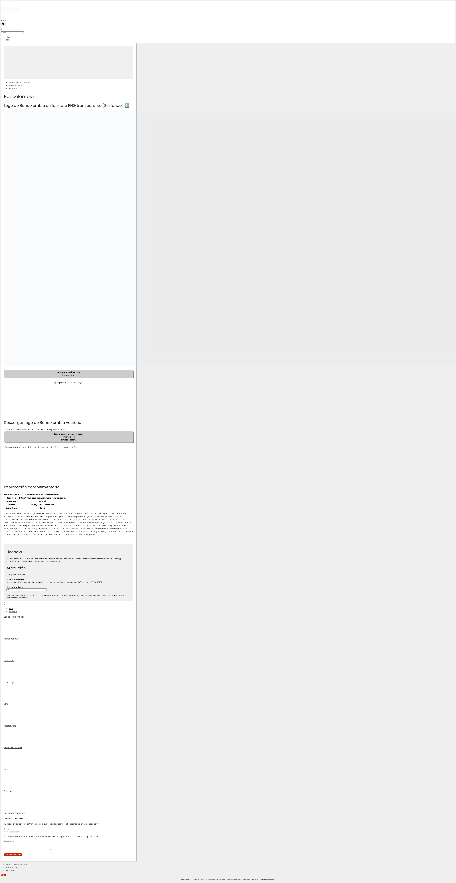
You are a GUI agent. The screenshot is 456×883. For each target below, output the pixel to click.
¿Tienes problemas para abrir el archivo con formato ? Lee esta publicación (40, 446)
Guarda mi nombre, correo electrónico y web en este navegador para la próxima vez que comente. (53, 836)
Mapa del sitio (220, 881)
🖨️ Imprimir (59, 382)
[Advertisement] (68, 62)
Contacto (196, 881)
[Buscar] (3, 24)
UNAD (11, 609)
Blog (7, 39)
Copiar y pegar (76, 382)
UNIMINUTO (13, 612)
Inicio (8, 37)
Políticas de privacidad (207, 881)
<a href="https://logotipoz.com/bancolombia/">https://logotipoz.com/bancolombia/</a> (28, 589)
